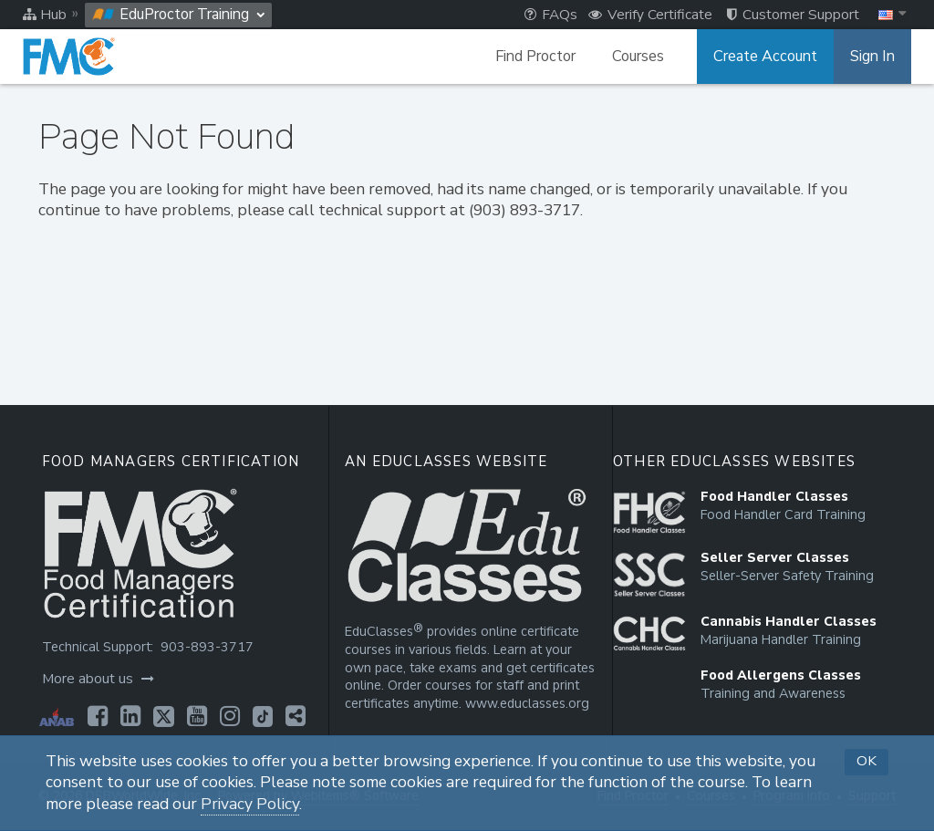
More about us (98, 679)
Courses (638, 57)
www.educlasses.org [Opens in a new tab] (527, 703)
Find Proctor (535, 57)
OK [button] (866, 761)
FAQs (550, 14)
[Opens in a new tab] (98, 716)
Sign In (872, 57)
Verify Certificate (650, 14)
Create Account (765, 57)
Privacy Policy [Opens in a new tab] (250, 804)
